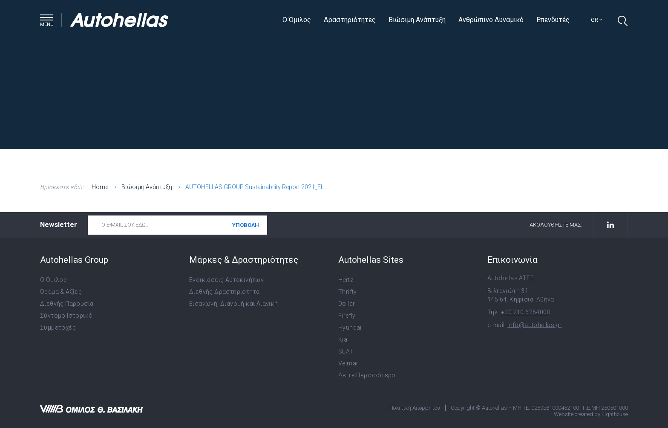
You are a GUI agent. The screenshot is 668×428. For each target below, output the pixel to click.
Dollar (346, 303)
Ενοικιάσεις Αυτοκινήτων (226, 279)
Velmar (348, 363)
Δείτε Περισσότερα (366, 375)
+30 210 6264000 (525, 312)
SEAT (346, 351)
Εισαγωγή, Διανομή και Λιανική (233, 303)
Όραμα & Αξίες (61, 291)
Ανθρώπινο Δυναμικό (491, 20)
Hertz (345, 279)
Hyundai (350, 327)
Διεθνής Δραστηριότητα (224, 291)
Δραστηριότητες (350, 20)
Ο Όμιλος (296, 20)
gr (596, 20)
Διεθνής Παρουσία (66, 303)
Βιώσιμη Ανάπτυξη (417, 20)
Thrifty (347, 291)
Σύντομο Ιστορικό (66, 315)
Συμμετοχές (58, 327)
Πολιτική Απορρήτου (414, 408)
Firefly (347, 315)
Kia (342, 339)
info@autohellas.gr (534, 325)
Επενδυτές (553, 20)
